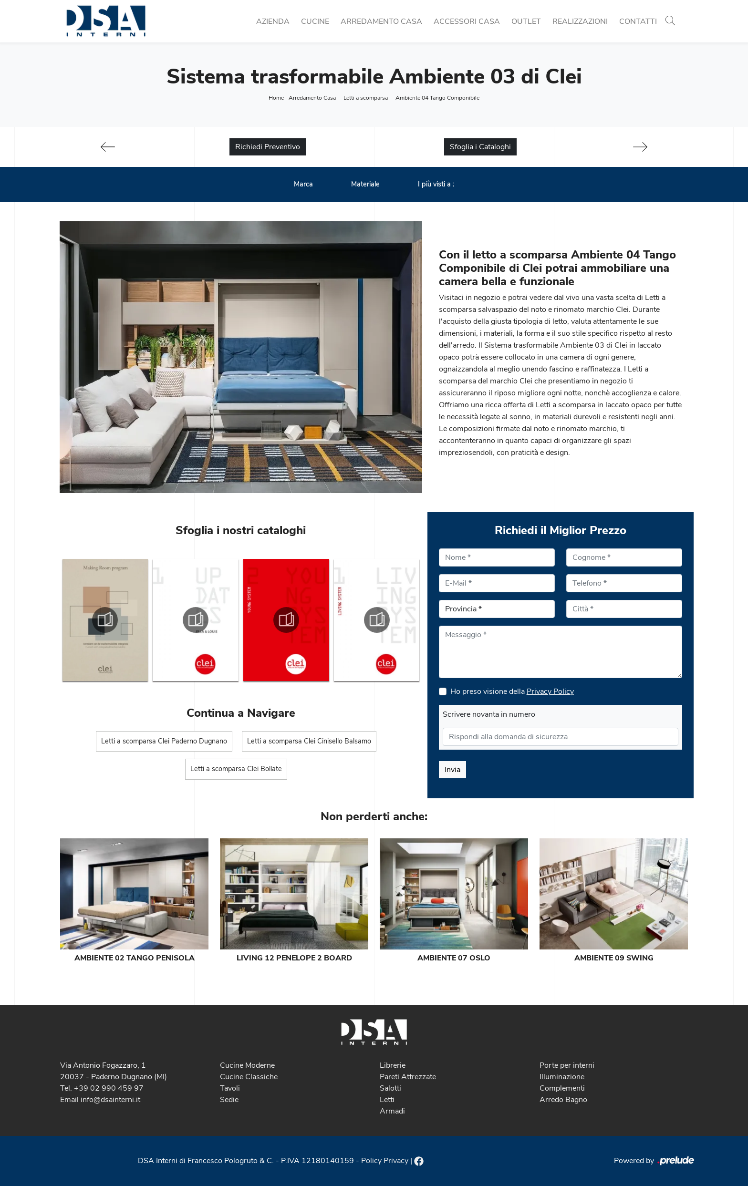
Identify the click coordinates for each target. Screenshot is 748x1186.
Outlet (526, 21)
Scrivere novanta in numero (489, 714)
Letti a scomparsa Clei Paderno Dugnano (164, 741)
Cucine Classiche (249, 1077)
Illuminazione (562, 1077)
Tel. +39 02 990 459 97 (102, 1088)
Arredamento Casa (381, 21)
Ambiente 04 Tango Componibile (437, 98)
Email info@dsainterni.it (100, 1099)
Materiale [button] (365, 184)
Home (276, 98)
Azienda (273, 21)
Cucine (315, 21)
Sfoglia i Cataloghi (480, 147)
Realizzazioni (580, 21)
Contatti (638, 21)
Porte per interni (567, 1065)
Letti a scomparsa (365, 98)
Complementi (562, 1088)
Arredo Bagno (563, 1099)
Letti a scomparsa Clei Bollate (236, 768)
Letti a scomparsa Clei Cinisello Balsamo (309, 741)
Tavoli (230, 1088)
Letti (387, 1099)
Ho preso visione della (512, 691)
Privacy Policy (550, 691)
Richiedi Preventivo (267, 147)
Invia (452, 769)
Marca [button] (303, 184)
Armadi (392, 1111)
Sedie (229, 1099)
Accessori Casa (467, 21)
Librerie (392, 1065)
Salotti (390, 1088)
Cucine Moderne (247, 1065)
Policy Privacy (384, 1160)
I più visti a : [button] (436, 184)
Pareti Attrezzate (408, 1077)
